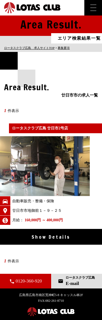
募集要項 (64, 47)
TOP (29, 47)
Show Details (51, 236)
